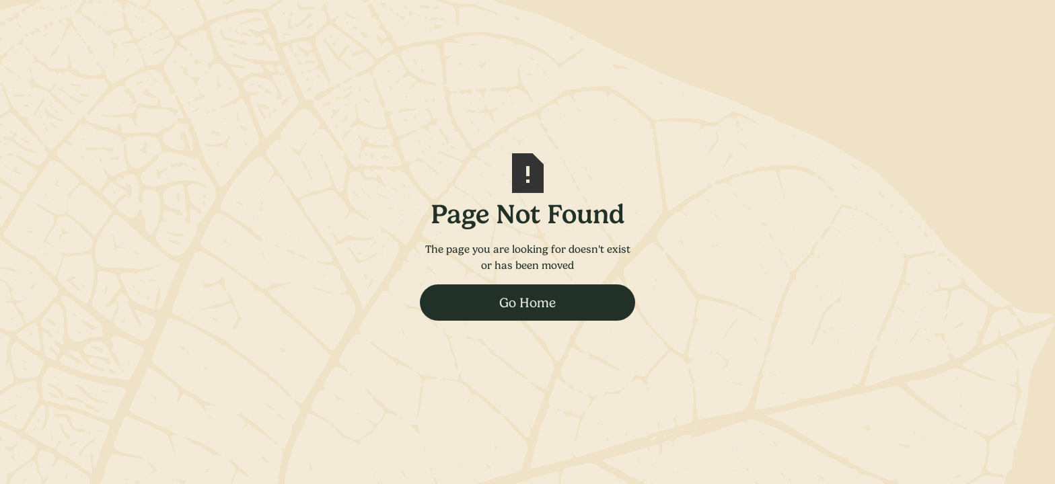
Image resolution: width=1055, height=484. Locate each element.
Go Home (527, 302)
